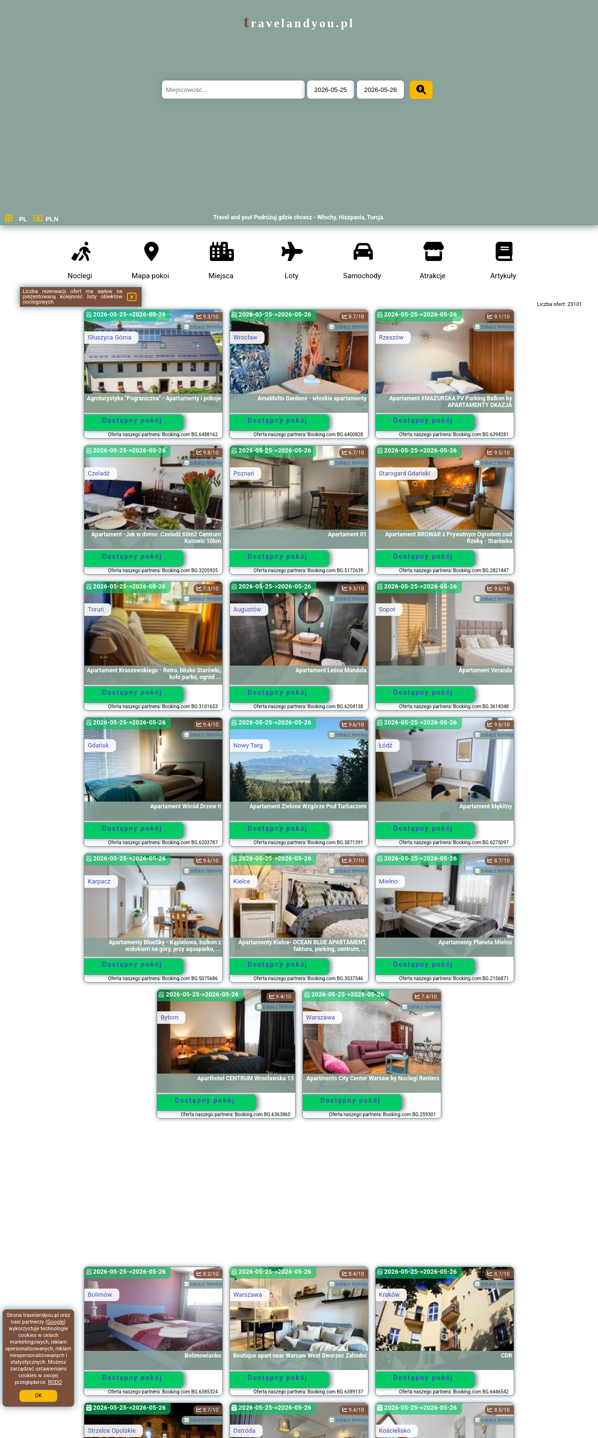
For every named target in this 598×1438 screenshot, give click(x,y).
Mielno (388, 881)
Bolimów (100, 1294)
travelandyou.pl (299, 23)
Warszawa (320, 1017)
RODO (55, 1382)
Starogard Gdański (404, 473)
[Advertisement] (299, 1197)
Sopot (387, 609)
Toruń (96, 609)
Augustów (247, 609)
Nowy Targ (248, 745)
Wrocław (245, 337)
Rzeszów (391, 337)
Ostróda (244, 1430)
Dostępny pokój (132, 420)
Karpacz (99, 881)
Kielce (241, 881)
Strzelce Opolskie (112, 1430)
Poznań (243, 473)
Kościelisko (395, 1430)
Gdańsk (98, 745)
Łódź (385, 745)
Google (55, 1322)
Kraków (389, 1294)
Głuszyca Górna (109, 337)
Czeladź (99, 473)
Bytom (169, 1017)
